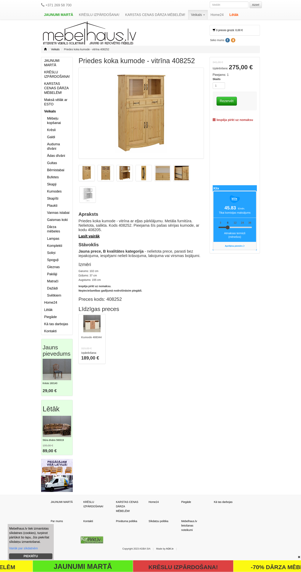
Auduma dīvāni (53, 146)
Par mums (57, 521)
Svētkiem (54, 295)
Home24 (217, 15)
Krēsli (51, 130)
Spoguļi (53, 260)
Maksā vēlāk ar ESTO (55, 102)
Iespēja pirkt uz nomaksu (233, 120)
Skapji (51, 184)
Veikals (198, 15)
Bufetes (53, 177)
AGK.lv (170, 548)
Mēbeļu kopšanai (54, 121)
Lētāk (233, 15)
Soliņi (51, 253)
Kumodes (54, 191)
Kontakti (50, 331)
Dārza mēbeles (53, 229)
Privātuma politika (126, 521)
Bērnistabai (55, 170)
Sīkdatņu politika (158, 521)
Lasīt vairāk (89, 236)
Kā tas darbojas (56, 324)
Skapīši (52, 198)
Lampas (53, 239)
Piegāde (50, 317)
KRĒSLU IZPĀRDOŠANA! (99, 15)
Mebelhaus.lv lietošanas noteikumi (189, 525)
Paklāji (52, 274)
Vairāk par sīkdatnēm (23, 548)
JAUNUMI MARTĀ (58, 15)
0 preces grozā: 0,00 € (228, 30)
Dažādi (52, 288)
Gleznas (53, 267)
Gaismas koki (57, 220)
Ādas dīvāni (56, 156)
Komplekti (54, 246)
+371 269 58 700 (56, 5)
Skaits (217, 79)
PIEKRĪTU (31, 556)
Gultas (52, 163)
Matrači (52, 281)
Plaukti (52, 205)
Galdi (51, 137)
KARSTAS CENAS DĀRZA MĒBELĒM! (155, 15)
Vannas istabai (58, 213)
